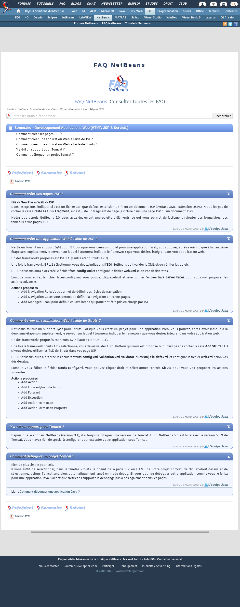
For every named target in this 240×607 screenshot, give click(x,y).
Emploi (133, 4)
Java (122, 11)
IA (83, 11)
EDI (149, 11)
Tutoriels (45, 4)
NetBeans (103, 17)
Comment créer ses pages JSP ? (39, 149)
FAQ (62, 4)
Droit (168, 4)
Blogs (75, 4)
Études (151, 4)
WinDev (171, 17)
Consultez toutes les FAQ (137, 116)
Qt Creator (228, 17)
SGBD (187, 11)
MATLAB (120, 17)
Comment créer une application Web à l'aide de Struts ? (56, 159)
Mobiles (214, 11)
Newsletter (111, 4)
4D (27, 17)
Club (182, 4)
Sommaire (22, 142)
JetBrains (68, 17)
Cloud (73, 11)
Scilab (135, 17)
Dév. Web (136, 11)
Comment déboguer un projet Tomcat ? (45, 169)
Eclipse (52, 17)
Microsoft (107, 11)
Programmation (167, 11)
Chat (91, 4)
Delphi (38, 17)
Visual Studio (152, 17)
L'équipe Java (218, 243)
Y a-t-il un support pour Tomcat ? (40, 164)
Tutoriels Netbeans (138, 23)
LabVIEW (85, 17)
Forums (24, 4)
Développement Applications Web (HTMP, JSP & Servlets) (81, 142)
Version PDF (22, 196)
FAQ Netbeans (111, 23)
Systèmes (231, 11)
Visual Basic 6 (191, 17)
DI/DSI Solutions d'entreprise (45, 11)
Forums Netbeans (86, 23)
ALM (93, 11)
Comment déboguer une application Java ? (50, 506)
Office (200, 11)
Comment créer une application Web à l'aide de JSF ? (54, 154)
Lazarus (210, 17)
